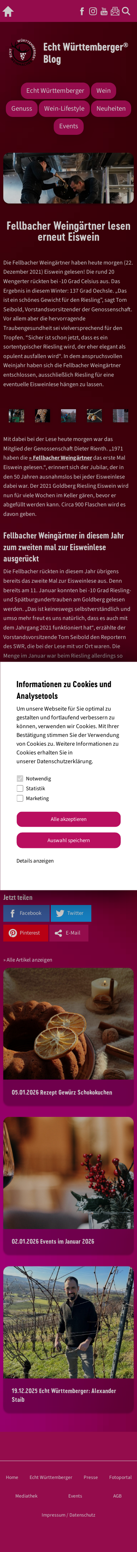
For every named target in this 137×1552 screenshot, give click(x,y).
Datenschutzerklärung (64, 761)
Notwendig (33, 779)
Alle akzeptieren (69, 819)
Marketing (32, 798)
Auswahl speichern (68, 840)
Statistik (30, 788)
